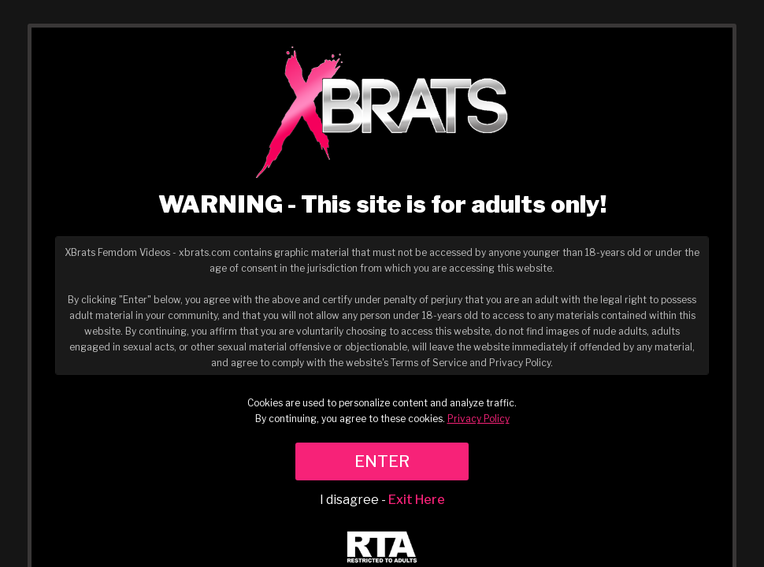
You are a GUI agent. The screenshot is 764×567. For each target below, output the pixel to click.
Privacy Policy (478, 418)
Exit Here (416, 499)
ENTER (382, 461)
